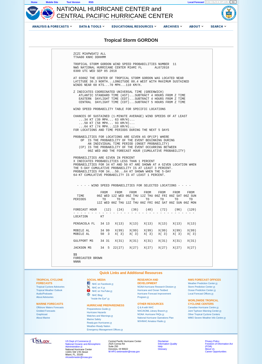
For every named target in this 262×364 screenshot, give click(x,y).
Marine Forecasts (49, 303)
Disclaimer (163, 341)
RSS (91, 2)
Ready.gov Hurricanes (98, 322)
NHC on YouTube (98, 291)
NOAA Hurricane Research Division (155, 286)
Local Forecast (196, 2)
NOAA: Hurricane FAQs (149, 314)
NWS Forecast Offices (204, 279)
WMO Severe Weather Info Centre (205, 317)
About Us (209, 349)
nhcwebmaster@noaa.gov (78, 357)
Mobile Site (52, 2)
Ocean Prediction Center (200, 290)
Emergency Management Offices (103, 329)
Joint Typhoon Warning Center (203, 311)
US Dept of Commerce (76, 341)
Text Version (73, 2)
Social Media (96, 279)
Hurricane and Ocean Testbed (152, 290)
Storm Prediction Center (200, 286)
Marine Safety (94, 319)
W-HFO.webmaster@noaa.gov (124, 351)
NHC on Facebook (99, 284)
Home (34, 2)
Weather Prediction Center (201, 283)
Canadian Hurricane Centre (202, 307)
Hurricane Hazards (96, 312)
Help (160, 346)
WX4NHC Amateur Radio (150, 321)
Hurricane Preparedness (105, 305)
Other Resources (150, 303)
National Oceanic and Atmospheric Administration (95, 20)
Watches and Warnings (98, 315)
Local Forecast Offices (199, 293)
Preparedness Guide (97, 309)
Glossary (162, 349)
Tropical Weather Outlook (49, 290)
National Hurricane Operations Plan (155, 317)
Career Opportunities (215, 351)
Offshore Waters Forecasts (50, 307)
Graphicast (42, 314)
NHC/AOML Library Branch (151, 311)
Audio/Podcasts (44, 293)
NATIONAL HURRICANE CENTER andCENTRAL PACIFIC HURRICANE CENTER (115, 12)
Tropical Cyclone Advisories (50, 286)
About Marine (43, 317)
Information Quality (167, 343)
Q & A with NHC (145, 307)
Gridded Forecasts (45, 311)
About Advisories (44, 297)
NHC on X (94, 287)
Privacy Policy (212, 341)
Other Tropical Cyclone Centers (204, 314)
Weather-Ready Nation (98, 326)
